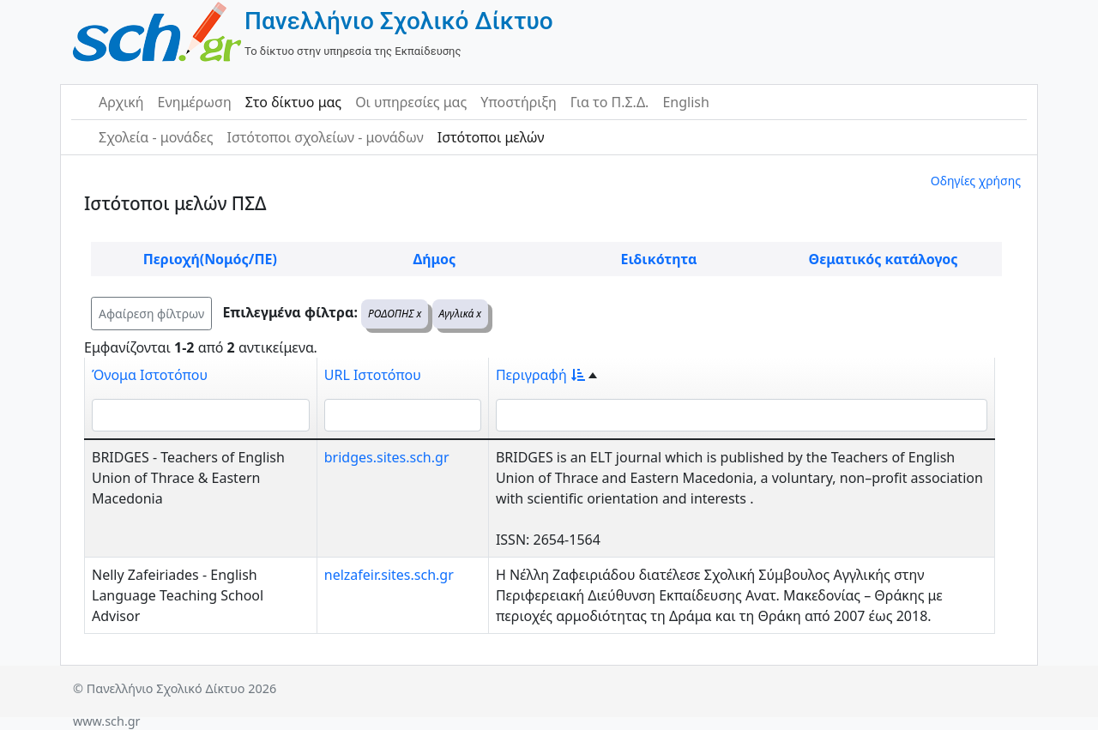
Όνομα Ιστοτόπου (150, 374)
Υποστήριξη (518, 102)
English (685, 102)
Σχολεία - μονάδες (156, 137)
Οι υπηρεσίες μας (411, 102)
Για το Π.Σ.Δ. (609, 102)
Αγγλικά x (460, 313)
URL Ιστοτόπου (372, 374)
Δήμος (434, 259)
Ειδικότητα (659, 259)
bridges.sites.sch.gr (386, 457)
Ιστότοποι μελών (491, 137)
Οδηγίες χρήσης (976, 180)
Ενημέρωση (195, 102)
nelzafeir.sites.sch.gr (389, 574)
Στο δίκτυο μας (293, 102)
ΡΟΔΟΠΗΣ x (394, 313)
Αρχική (121, 102)
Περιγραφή (540, 374)
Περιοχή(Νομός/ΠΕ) (210, 259)
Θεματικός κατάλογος (883, 259)
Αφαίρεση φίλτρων (151, 313)
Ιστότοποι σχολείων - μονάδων (324, 137)
